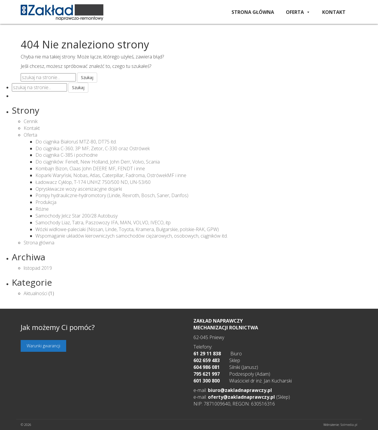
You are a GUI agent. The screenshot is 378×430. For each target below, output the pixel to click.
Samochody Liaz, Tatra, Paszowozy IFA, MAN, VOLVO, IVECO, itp (103, 222)
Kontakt (334, 12)
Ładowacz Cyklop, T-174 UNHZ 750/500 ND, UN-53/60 (93, 182)
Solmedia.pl (348, 424)
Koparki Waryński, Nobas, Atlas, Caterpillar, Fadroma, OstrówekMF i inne (110, 175)
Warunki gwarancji (43, 346)
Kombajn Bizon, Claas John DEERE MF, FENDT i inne (90, 168)
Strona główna (253, 12)
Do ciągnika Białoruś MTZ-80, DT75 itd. (76, 141)
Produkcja (45, 202)
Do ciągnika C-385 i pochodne (66, 155)
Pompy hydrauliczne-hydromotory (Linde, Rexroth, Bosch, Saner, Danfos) (111, 195)
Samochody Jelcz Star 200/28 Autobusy (76, 215)
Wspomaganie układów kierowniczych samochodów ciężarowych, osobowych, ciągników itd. (131, 236)
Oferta (298, 12)
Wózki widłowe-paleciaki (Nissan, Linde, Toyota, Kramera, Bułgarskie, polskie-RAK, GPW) (127, 229)
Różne (42, 209)
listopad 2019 (38, 268)
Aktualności (35, 293)
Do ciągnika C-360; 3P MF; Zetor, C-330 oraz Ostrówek (92, 148)
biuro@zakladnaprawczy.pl (240, 390)
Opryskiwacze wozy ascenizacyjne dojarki (78, 189)
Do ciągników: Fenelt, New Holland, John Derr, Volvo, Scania (97, 161)
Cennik (31, 121)
